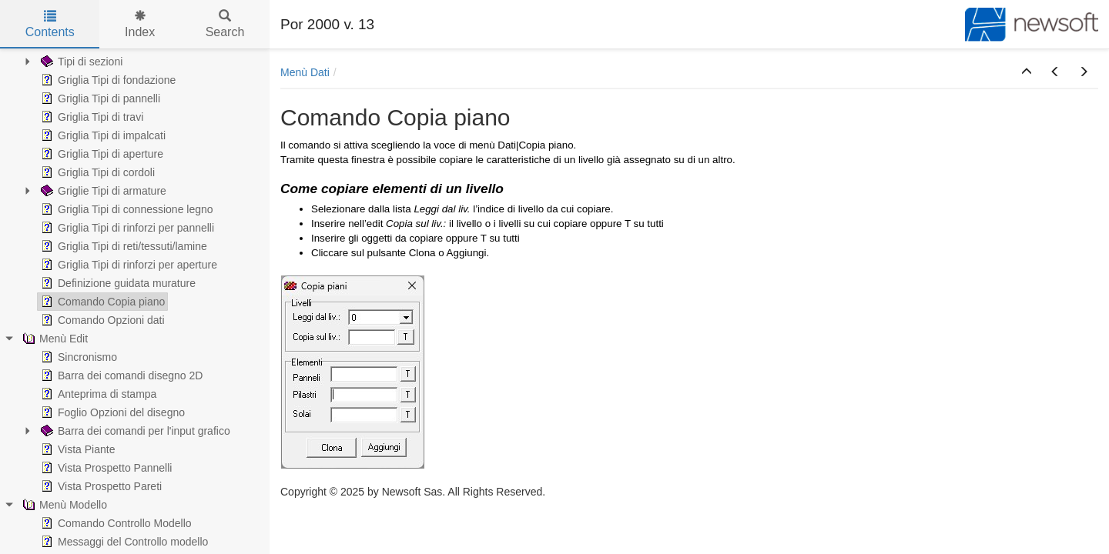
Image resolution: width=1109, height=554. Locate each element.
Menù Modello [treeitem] (63, 505)
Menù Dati (305, 72)
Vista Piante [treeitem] (76, 449)
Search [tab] (225, 24)
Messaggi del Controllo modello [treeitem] (123, 541)
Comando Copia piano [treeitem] (101, 301)
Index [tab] (140, 24)
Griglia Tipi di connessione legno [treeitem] (125, 209)
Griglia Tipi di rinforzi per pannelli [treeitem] (126, 228)
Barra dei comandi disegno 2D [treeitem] (120, 375)
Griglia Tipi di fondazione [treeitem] (107, 80)
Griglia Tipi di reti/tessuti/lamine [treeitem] (122, 246)
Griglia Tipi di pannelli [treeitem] (99, 98)
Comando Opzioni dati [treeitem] (101, 320)
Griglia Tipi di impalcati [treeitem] (102, 135)
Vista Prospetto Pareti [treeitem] (100, 486)
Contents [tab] (50, 24)
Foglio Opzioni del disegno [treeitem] (111, 412)
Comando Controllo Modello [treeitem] (115, 523)
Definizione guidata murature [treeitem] (117, 283)
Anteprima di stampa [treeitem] (97, 394)
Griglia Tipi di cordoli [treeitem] (96, 172)
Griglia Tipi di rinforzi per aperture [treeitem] (127, 264)
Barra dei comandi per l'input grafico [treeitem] (134, 431)
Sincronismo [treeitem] (77, 357)
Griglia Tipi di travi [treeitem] (90, 117)
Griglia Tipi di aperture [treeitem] (100, 154)
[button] (1026, 72)
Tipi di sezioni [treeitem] (80, 61)
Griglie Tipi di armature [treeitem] (102, 191)
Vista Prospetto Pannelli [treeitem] (105, 468)
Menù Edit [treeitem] (53, 338)
